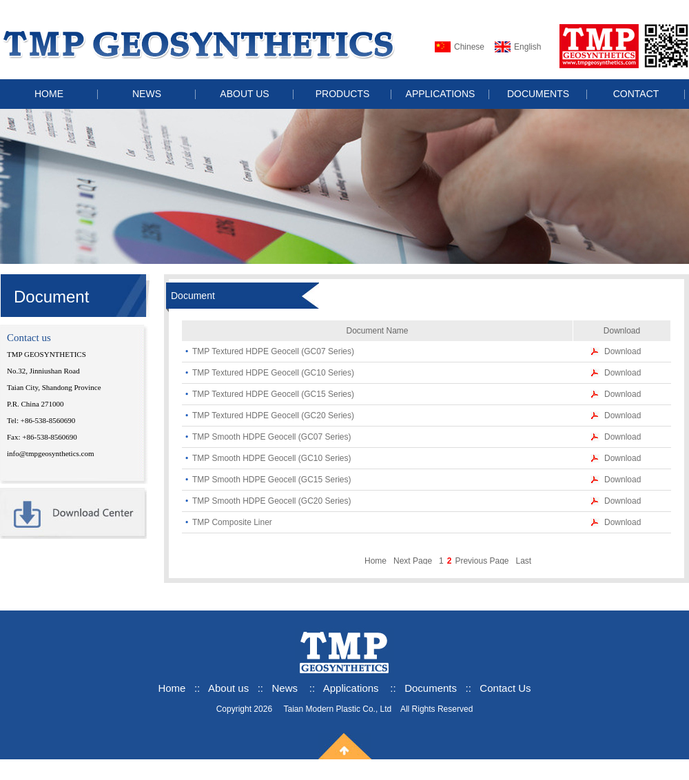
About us (229, 688)
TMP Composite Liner (232, 522)
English (527, 47)
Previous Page (481, 561)
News (285, 688)
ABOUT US (244, 93)
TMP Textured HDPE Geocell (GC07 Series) (273, 351)
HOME (48, 93)
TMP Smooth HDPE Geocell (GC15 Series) (271, 479)
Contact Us (505, 688)
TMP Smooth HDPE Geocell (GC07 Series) (271, 437)
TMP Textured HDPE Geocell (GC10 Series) (273, 373)
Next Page (412, 561)
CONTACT (636, 93)
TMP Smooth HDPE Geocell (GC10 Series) (271, 458)
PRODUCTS (343, 93)
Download (622, 351)
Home (375, 561)
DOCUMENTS (538, 93)
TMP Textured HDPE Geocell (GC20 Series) (273, 415)
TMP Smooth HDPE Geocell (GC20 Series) (271, 501)
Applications (351, 688)
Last (523, 561)
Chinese (469, 47)
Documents (430, 688)
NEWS (146, 93)
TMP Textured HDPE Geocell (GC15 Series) (273, 394)
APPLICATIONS (440, 93)
